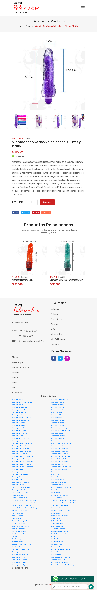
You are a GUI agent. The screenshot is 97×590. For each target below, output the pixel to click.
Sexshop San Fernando (20, 554)
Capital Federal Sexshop (59, 495)
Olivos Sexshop (17, 518)
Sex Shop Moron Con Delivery (22, 544)
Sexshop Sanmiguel (19, 562)
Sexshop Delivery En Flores (60, 459)
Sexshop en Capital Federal (60, 430)
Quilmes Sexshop (57, 521)
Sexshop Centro (17, 469)
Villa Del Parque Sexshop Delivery (62, 565)
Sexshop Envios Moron (59, 402)
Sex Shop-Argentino (19, 547)
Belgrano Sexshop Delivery (60, 531)
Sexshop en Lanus (18, 425)
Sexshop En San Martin (20, 410)
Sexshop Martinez (18, 423)
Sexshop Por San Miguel (20, 549)
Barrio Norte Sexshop (19, 560)
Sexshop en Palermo (58, 412)
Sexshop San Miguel (58, 560)
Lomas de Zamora (20, 367)
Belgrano (55, 309)
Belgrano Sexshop (18, 541)
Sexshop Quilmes (18, 552)
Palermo (54, 314)
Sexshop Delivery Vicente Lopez (62, 441)
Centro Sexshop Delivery (20, 492)
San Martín (17, 393)
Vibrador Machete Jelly (22, 280)
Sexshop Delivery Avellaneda (61, 467)
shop (28, 26)
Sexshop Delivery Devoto (59, 461)
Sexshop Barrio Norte (58, 477)
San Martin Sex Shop (58, 529)
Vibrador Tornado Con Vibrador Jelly (66, 280)
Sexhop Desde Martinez (59, 547)
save (36, 213)
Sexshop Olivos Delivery (20, 459)
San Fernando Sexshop (20, 529)
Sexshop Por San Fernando (21, 490)
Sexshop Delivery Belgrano (21, 464)
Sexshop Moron (17, 436)
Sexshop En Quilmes (19, 412)
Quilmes (15, 372)
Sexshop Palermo (57, 464)
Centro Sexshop (56, 490)
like (15, 213)
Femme (54, 324)
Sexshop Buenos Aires (20, 474)
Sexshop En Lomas (57, 423)
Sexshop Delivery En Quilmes (22, 456)
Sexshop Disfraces (57, 438)
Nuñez (54, 329)
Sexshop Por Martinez (58, 482)
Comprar (47, 202)
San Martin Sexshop (19, 531)
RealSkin (24, 277)
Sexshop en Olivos (18, 415)
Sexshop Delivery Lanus (59, 451)
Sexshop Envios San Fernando (22, 402)
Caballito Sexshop (57, 513)
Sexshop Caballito (57, 472)
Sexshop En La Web (18, 428)
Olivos (15, 388)
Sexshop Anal (17, 479)
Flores (15, 357)
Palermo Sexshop (57, 518)
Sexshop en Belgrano (58, 436)
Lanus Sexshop (56, 498)
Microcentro (56, 334)
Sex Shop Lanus (56, 539)
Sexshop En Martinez (58, 420)
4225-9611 (28, 336)
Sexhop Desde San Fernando (61, 487)
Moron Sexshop (17, 513)
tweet (25, 213)
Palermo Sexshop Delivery (21, 521)
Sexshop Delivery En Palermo (61, 456)
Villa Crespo (17, 362)
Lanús (15, 382)
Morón (15, 377)
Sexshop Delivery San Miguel (22, 443)
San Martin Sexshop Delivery (61, 534)
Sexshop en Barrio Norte (20, 438)
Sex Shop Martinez (57, 541)
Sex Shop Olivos (56, 544)
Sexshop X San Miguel (19, 565)
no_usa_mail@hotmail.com (32, 341)
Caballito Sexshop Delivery (21, 505)
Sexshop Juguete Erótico (59, 399)
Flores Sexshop (56, 492)
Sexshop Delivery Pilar (20, 446)
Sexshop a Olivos (18, 485)
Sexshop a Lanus (57, 485)
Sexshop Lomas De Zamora (21, 417)
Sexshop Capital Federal (59, 469)
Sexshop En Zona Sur (58, 405)
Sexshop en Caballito (19, 433)
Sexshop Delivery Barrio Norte (22, 467)
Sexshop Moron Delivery (59, 446)
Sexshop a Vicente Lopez (59, 479)
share (46, 213)
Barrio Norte (56, 319)
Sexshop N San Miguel (19, 454)
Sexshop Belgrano (57, 474)
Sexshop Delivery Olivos (20, 448)
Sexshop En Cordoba (19, 430)
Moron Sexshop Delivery (59, 516)
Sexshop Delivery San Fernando (62, 443)
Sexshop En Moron (57, 417)
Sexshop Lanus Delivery (59, 410)
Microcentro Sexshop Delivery (61, 510)
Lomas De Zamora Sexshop (60, 505)
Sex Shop (15, 536)
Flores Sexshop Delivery (20, 498)
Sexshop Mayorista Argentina (61, 428)
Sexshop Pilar (17, 477)
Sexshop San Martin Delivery (61, 557)
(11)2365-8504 (30, 331)
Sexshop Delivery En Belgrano (22, 461)
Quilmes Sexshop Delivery (21, 526)
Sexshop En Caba (57, 433)
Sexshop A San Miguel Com (21, 482)
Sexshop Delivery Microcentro (61, 448)
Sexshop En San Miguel (59, 407)
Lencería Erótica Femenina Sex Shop (24, 500)
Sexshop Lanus (17, 399)
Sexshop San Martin (58, 554)
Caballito (55, 344)
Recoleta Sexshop (57, 526)
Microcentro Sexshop (58, 508)
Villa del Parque (58, 339)
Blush (28, 138)
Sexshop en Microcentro (20, 420)
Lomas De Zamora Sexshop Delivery (24, 508)
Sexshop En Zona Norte (20, 407)
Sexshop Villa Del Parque (59, 562)
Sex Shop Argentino (19, 539)
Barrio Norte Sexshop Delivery (61, 549)
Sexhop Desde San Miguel (21, 487)
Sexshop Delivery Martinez (21, 451)
